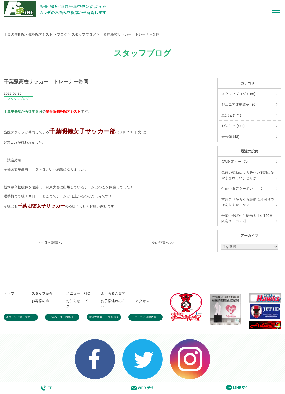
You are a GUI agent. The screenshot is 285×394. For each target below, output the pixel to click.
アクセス (142, 301)
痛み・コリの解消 (62, 316)
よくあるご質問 (113, 293)
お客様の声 (40, 301)
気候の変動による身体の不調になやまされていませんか (247, 175)
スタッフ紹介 (42, 293)
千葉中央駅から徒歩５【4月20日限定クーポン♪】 (247, 218)
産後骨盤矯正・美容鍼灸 (104, 316)
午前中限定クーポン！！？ (242, 188)
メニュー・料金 (78, 293)
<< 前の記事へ (50, 243)
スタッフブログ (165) (238, 94)
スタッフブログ (18, 99)
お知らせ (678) (233, 126)
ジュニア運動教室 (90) (239, 104)
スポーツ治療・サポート (21, 316)
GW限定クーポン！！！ (240, 162)
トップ (9, 293)
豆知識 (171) (231, 115)
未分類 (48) (230, 137)
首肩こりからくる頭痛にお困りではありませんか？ (247, 202)
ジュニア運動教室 (146, 316)
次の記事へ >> (163, 243)
